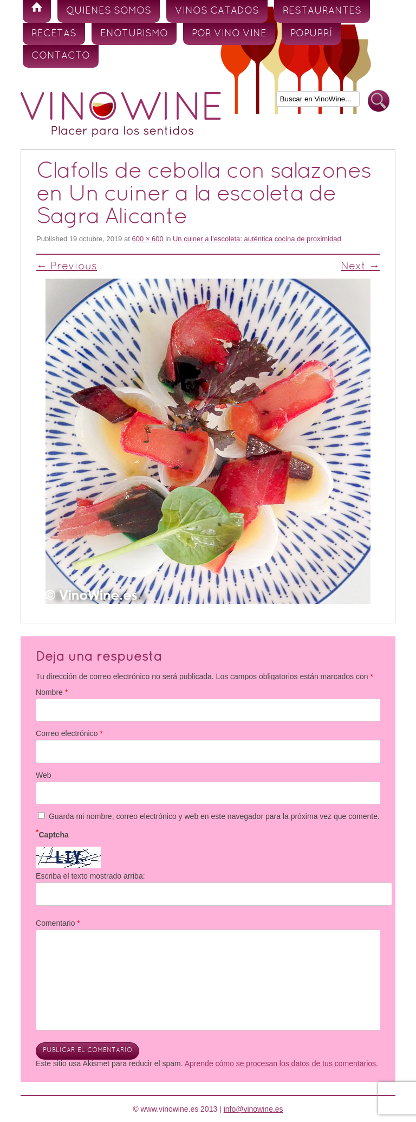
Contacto (60, 56)
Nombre (52, 692)
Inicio (37, 11)
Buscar (378, 101)
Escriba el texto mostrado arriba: (90, 876)
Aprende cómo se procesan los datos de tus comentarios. (281, 1063)
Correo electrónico (69, 733)
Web (43, 775)
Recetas (53, 33)
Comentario (58, 923)
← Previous (66, 267)
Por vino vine (229, 33)
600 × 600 (147, 239)
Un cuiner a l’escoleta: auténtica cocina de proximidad (257, 239)
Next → (360, 267)
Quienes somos (108, 11)
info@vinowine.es (253, 1109)
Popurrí (311, 33)
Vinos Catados (217, 11)
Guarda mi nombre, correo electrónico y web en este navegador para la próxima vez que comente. (214, 816)
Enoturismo (134, 33)
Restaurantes (322, 11)
